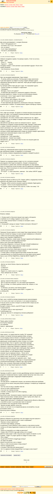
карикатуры (18, 466)
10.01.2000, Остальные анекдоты (7, 110)
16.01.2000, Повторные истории (7, 370)
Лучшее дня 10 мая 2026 (11, 0)
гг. (23, 33)
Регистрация (11, 2)
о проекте (13, 488)
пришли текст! (48, 466)
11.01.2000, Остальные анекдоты (7, 56)
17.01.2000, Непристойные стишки (7, 318)
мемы (14, 4)
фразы (17, 4)
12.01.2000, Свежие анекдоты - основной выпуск (11, 39)
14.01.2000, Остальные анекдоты (7, 159)
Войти (7, 2)
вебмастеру (18, 488)
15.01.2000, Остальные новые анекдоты (9, 278)
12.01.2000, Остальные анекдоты (7, 416)
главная (2, 466)
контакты (9, 488)
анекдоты (6, 4)
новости (22, 488)
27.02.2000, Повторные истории (7, 332)
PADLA (21, 52)
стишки (21, 4)
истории (10, 4)
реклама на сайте (3, 488)
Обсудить (12, 52)
